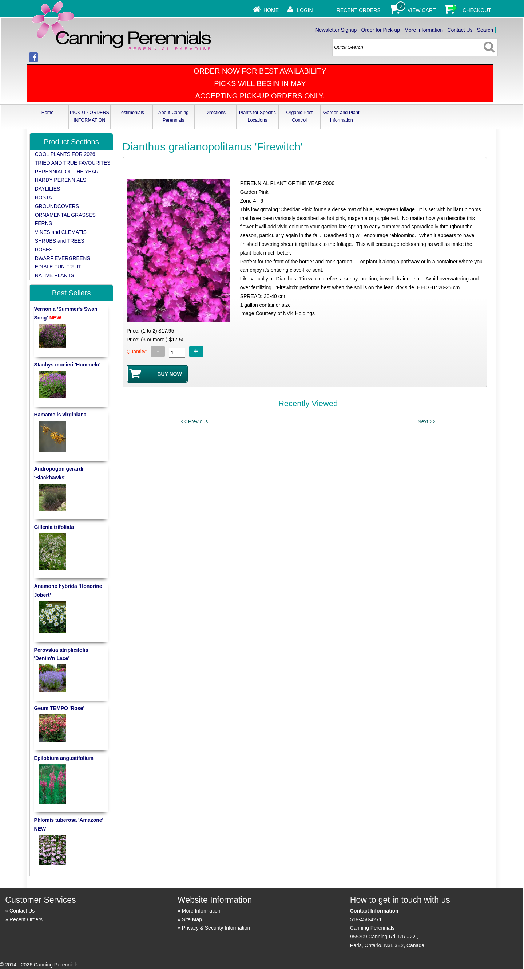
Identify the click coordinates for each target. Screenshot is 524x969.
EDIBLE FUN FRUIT (58, 267)
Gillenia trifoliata (54, 527)
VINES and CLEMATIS (61, 232)
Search (485, 30)
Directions (215, 112)
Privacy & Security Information (216, 928)
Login (305, 10)
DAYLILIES (47, 189)
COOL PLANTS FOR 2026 (65, 154)
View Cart (422, 10)
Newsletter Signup (336, 30)
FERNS (43, 223)
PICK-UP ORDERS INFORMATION (89, 116)
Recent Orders (359, 10)
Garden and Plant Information (341, 116)
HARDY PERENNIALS (60, 180)
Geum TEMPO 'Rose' (59, 708)
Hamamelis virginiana (60, 414)
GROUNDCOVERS (57, 206)
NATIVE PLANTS (54, 275)
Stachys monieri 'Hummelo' (67, 365)
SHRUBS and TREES (59, 241)
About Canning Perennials (173, 116)
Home (271, 10)
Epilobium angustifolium (64, 758)
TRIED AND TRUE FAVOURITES (73, 163)
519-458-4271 (366, 919)
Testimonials (131, 112)
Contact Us (459, 30)
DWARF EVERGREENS (62, 258)
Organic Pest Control (299, 116)
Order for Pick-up (380, 30)
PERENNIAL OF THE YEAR (67, 171)
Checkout (477, 10)
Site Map (192, 919)
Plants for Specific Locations (257, 116)
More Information (423, 30)
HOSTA (43, 197)
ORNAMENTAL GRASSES (65, 215)
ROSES (44, 249)
